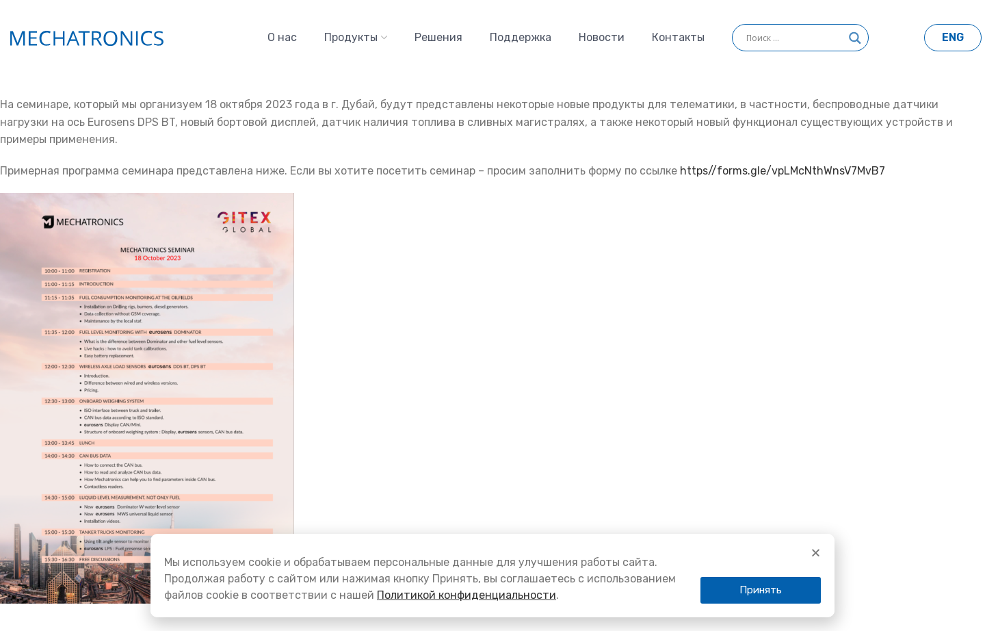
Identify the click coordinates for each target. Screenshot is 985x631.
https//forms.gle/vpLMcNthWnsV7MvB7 (782, 170)
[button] (760, 590)
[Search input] (794, 37)
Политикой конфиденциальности (466, 595)
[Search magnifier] (855, 42)
